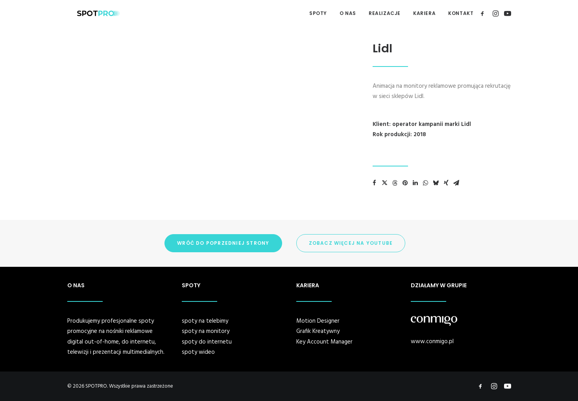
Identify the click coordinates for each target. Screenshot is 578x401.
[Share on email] (456, 183)
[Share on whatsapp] (425, 183)
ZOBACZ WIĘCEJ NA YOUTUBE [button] (351, 243)
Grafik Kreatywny (318, 331)
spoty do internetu (207, 342)
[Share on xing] (446, 183)
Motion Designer (318, 321)
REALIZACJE (385, 13)
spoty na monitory (205, 331)
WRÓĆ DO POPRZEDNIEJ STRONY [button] (223, 243)
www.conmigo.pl (432, 341)
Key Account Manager (324, 342)
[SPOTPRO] (88, 13)
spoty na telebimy (205, 321)
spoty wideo (198, 352)
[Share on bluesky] (436, 183)
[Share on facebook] (374, 183)
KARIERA (424, 13)
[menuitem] (318, 13)
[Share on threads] (395, 183)
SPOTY (318, 13)
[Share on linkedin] (415, 183)
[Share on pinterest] (405, 183)
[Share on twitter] (385, 183)
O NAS (348, 13)
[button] (484, 13)
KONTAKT (460, 13)
